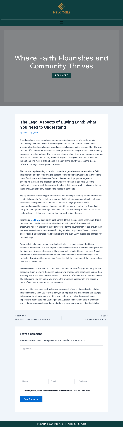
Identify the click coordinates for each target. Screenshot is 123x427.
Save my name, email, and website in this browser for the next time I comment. (57, 391)
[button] (61, 22)
